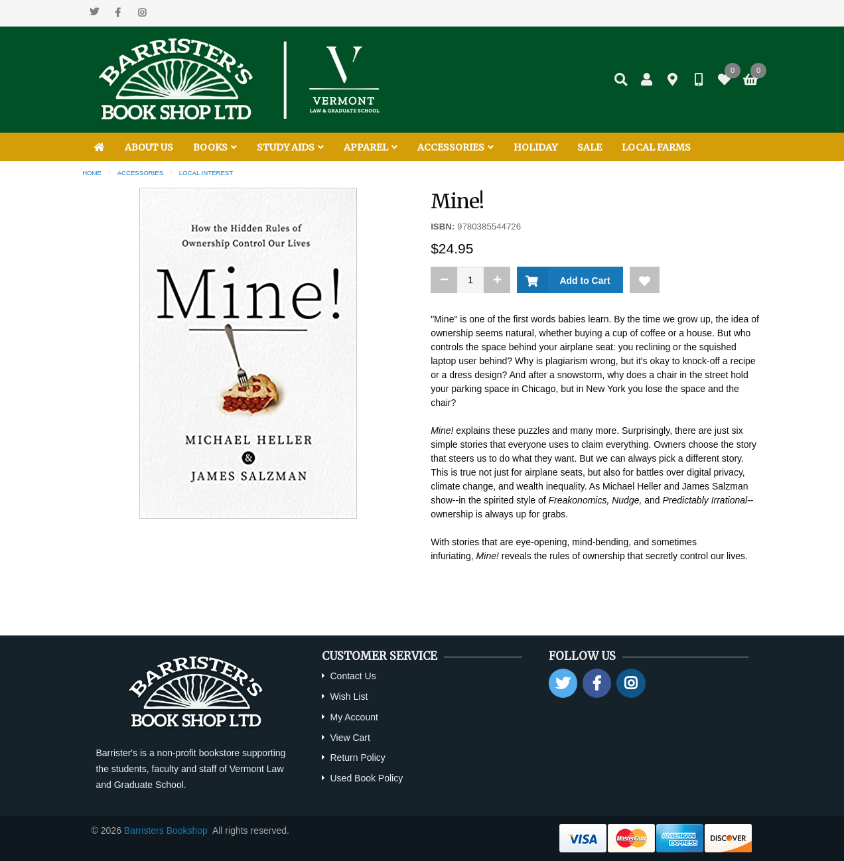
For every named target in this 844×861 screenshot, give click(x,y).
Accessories (140, 172)
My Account (354, 717)
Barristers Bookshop (166, 830)
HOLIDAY (535, 147)
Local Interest (206, 172)
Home (92, 172)
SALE (589, 147)
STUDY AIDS (290, 147)
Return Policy (357, 757)
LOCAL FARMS (656, 147)
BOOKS (215, 147)
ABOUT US (149, 147)
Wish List (349, 696)
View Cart (350, 737)
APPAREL (370, 147)
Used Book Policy (366, 778)
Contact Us (353, 676)
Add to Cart (582, 280)
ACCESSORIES (455, 147)
